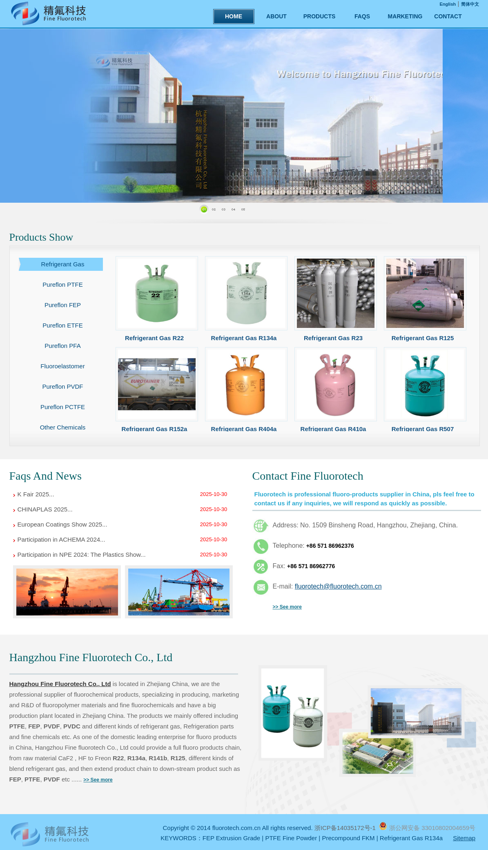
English (448, 4)
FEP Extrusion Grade (231, 838)
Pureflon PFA (62, 345)
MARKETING (405, 16)
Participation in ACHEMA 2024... (61, 539)
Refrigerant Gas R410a (333, 428)
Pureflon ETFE (62, 325)
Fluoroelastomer (62, 366)
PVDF (52, 726)
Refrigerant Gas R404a (244, 428)
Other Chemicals (63, 427)
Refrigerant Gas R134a (244, 337)
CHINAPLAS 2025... (45, 509)
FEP (34, 726)
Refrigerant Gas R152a (154, 428)
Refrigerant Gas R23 (333, 337)
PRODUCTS (319, 16)
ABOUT (276, 16)
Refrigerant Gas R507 (423, 428)
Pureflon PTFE (62, 284)
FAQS (362, 16)
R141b (158, 758)
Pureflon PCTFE (62, 406)
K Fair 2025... (36, 494)
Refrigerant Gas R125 (423, 337)
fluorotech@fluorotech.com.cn (338, 586)
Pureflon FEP (63, 304)
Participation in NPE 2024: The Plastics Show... (82, 554)
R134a (136, 758)
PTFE (17, 726)
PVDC (71, 726)
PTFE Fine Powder (291, 838)
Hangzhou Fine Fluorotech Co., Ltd (60, 683)
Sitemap (464, 838)
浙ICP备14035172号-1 (345, 827)
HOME (233, 16)
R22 (118, 758)
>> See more (287, 607)
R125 (178, 758)
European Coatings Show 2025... (62, 524)
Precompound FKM (348, 838)
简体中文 (470, 4)
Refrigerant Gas (63, 264)
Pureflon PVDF (62, 386)
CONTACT (447, 16)
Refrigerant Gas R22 (154, 337)
